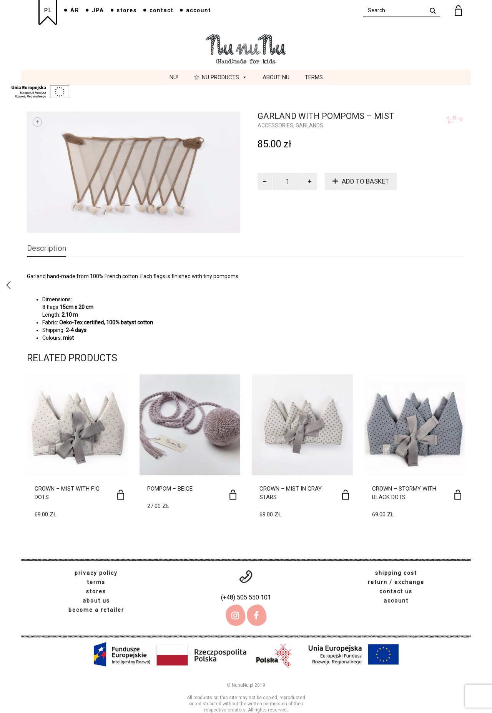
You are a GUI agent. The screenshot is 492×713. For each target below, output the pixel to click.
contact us (395, 591)
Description (46, 248)
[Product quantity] (288, 181)
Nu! (174, 77)
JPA (98, 10)
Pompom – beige (170, 488)
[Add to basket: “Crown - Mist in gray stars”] (345, 495)
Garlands (309, 125)
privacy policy (96, 573)
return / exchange (396, 582)
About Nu (276, 77)
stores (127, 10)
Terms (314, 77)
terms (96, 582)
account (198, 10)
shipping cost (396, 573)
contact (161, 10)
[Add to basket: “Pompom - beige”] (232, 495)
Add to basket (365, 181)
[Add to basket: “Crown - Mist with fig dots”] (120, 495)
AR (74, 10)
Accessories (275, 125)
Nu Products (224, 77)
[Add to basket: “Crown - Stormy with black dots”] (457, 495)
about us (96, 601)
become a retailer (96, 610)
